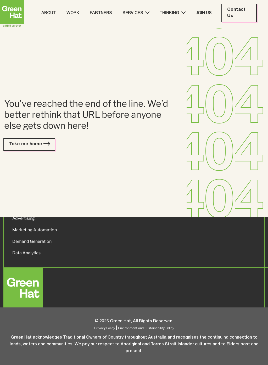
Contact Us (236, 13)
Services (135, 12)
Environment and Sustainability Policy (146, 328)
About (48, 13)
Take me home (29, 144)
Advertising (23, 218)
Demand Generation (32, 241)
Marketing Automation (34, 229)
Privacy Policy (104, 328)
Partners (101, 13)
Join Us (204, 13)
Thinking (172, 12)
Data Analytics (26, 252)
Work (72, 13)
